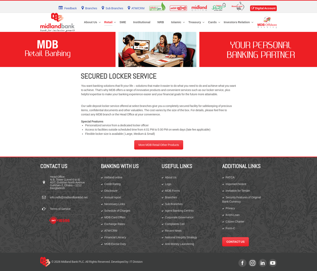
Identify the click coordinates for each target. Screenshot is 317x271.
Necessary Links (114, 204)
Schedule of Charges (117, 210)
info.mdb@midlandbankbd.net (69, 197)
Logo (168, 184)
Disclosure (110, 190)
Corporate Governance (179, 217)
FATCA (230, 177)
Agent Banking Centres (179, 210)
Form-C (230, 228)
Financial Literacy (115, 237)
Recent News (173, 230)
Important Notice (236, 184)
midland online (113, 177)
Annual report (112, 197)
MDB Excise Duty (115, 244)
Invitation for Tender (238, 190)
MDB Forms (172, 190)
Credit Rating (112, 184)
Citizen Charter (235, 221)
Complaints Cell (175, 224)
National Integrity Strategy (181, 237)
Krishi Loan (233, 215)
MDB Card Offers (115, 217)
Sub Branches (174, 204)
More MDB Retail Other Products (158, 144)
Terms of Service (60, 208)
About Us (170, 177)
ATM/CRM (110, 230)
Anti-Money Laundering (179, 244)
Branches (171, 197)
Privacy (230, 208)
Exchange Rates (114, 224)
